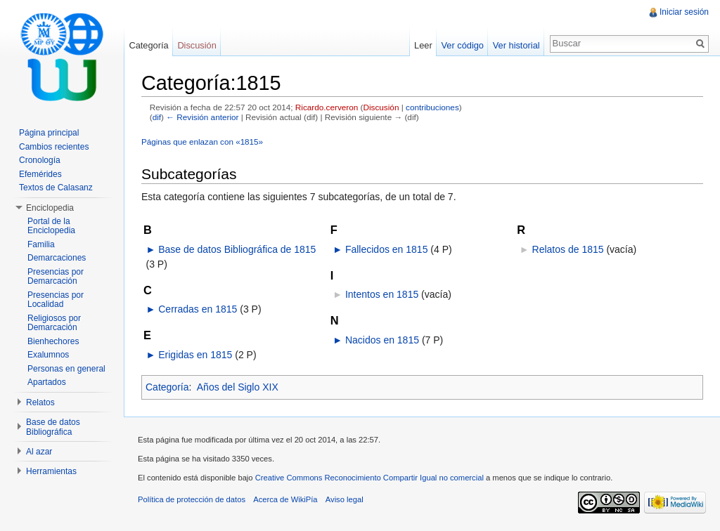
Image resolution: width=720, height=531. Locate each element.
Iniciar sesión (684, 12)
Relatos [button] (40, 402)
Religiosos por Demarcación (54, 323)
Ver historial (516, 45)
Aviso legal (345, 499)
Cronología (39, 160)
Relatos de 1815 (568, 249)
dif (157, 117)
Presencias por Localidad (55, 300)
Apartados (46, 382)
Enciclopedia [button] (50, 208)
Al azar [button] (39, 452)
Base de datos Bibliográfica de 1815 (237, 249)
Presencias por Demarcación (55, 277)
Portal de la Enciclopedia (51, 226)
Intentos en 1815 (381, 294)
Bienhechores (53, 341)
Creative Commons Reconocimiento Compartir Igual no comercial (369, 477)
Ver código (462, 45)
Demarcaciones (56, 258)
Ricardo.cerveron (326, 107)
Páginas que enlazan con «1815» (202, 141)
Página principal (49, 133)
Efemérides (40, 174)
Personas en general (66, 369)
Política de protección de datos (191, 499)
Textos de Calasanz (56, 187)
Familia (41, 244)
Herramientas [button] (51, 471)
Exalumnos (48, 355)
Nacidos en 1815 (382, 340)
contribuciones (432, 107)
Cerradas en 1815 (197, 309)
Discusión (381, 107)
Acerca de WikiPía (285, 499)
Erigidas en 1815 (195, 354)
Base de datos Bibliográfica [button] (53, 427)
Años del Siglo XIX (237, 387)
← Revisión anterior (202, 117)
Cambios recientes (54, 147)
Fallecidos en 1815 (386, 249)
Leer (423, 45)
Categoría (167, 387)
